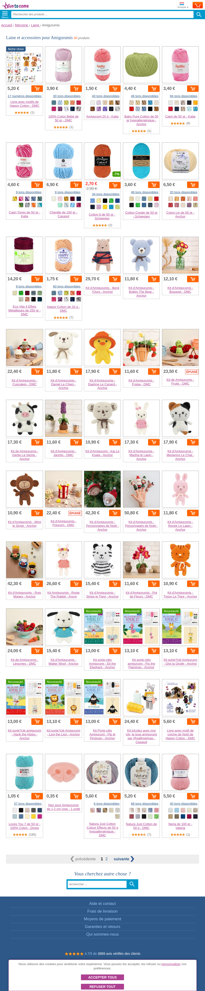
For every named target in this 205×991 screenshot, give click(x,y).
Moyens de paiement (102, 919)
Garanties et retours (102, 926)
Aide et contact (102, 903)
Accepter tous (102, 977)
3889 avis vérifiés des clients (119, 954)
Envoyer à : (183, 5)
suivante (124, 859)
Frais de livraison (102, 911)
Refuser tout (102, 987)
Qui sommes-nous (102, 934)
